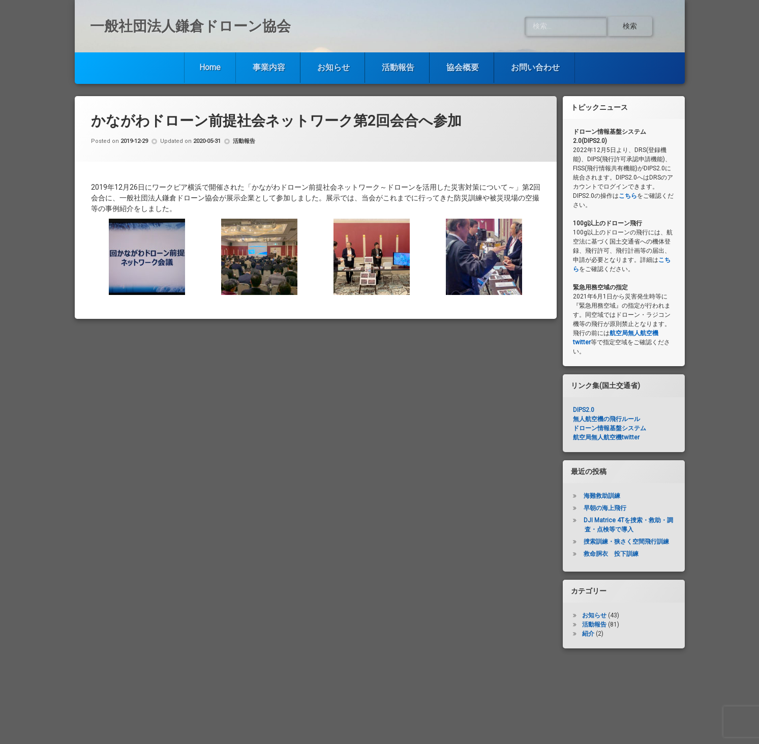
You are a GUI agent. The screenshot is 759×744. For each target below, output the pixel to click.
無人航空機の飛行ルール (606, 419)
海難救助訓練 (602, 495)
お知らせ (333, 67)
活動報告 (398, 67)
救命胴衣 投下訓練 (611, 553)
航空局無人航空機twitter (606, 437)
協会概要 (462, 67)
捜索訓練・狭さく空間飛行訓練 (626, 541)
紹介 (588, 633)
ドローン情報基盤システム (609, 428)
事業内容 (269, 67)
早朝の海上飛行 (605, 508)
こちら (628, 195)
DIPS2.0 (583, 409)
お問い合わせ (535, 67)
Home (210, 67)
